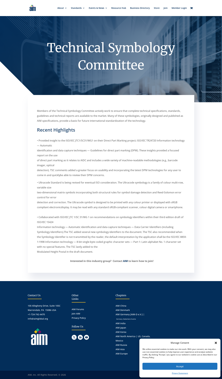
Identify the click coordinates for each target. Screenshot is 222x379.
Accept (180, 366)
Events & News (96, 8)
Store (157, 8)
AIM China (121, 305)
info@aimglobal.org (38, 318)
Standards (76, 8)
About (60, 8)
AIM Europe (122, 353)
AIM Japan (121, 327)
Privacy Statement (180, 373)
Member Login (179, 8)
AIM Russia (121, 344)
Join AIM (76, 313)
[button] (215, 342)
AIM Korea (121, 332)
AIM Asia (120, 349)
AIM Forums (78, 309)
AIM (125, 261)
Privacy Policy (79, 317)
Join (166, 8)
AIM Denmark (123, 310)
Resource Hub (118, 8)
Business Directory (140, 8)
